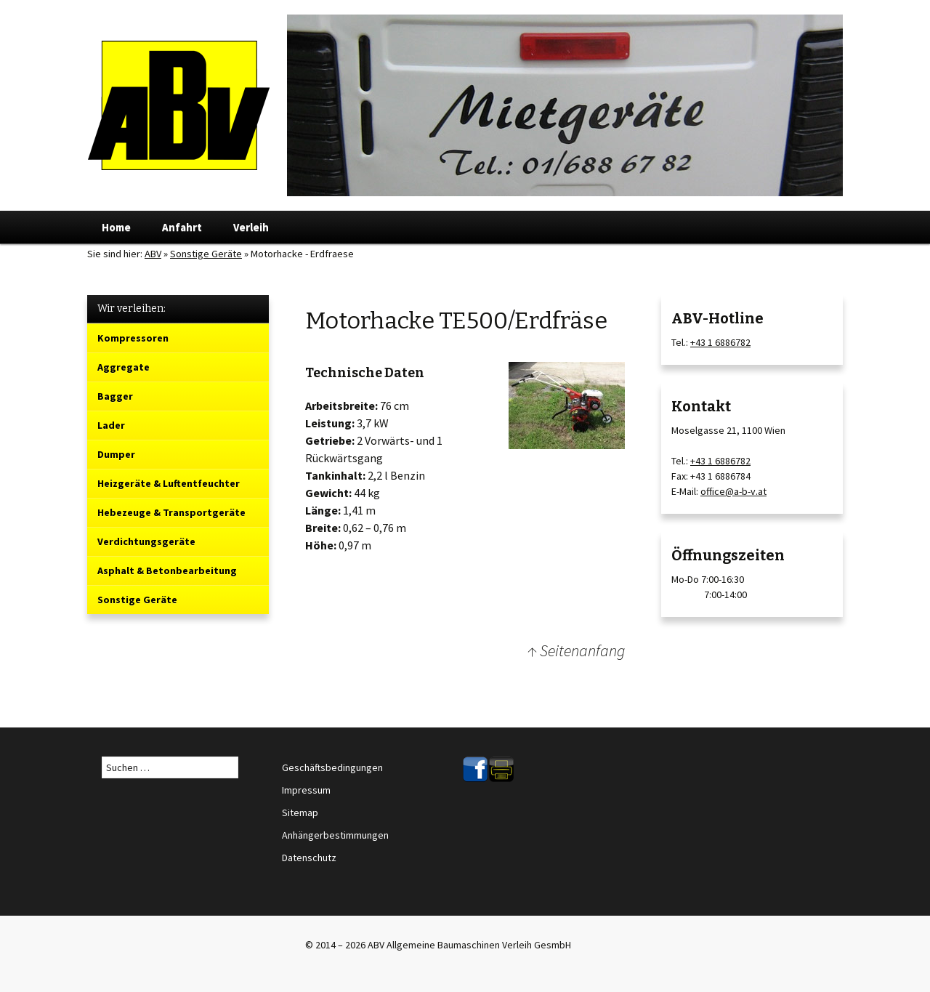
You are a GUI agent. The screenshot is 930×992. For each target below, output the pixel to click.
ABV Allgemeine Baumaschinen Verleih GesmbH (469, 944)
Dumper (116, 454)
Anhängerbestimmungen (335, 835)
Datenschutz (309, 857)
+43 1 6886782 (720, 342)
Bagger (115, 396)
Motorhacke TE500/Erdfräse (456, 320)
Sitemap (300, 812)
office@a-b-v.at (733, 491)
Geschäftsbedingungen (332, 767)
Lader (111, 425)
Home (116, 227)
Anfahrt (182, 227)
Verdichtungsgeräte (146, 541)
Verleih (251, 227)
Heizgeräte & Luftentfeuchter (168, 483)
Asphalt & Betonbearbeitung (167, 570)
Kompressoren (133, 337)
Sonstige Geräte (137, 599)
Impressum (306, 790)
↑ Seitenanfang (576, 650)
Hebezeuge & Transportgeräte (171, 512)
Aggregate (123, 367)
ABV (153, 253)
